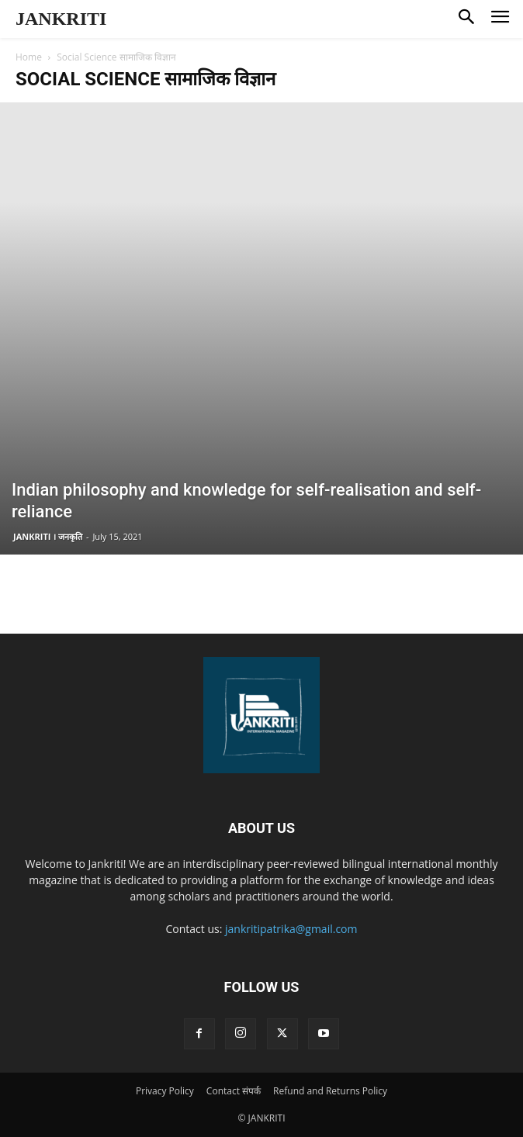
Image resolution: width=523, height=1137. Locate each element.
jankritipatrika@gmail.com (291, 928)
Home (29, 57)
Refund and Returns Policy (330, 1090)
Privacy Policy (165, 1090)
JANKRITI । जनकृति (47, 536)
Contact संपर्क (233, 1090)
